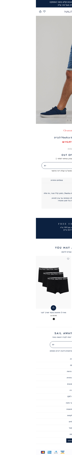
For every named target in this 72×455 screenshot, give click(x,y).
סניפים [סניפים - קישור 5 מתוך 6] (36, 434)
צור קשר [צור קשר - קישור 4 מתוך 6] (36, 428)
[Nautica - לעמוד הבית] (35, 12)
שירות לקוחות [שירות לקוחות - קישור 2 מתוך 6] (36, 415)
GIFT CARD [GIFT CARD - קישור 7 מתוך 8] (36, 396)
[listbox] (54, 321)
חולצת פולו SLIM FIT (54, 314)
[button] (4, 11)
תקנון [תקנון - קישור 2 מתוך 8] (36, 365)
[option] (63, 321)
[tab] (51, 180)
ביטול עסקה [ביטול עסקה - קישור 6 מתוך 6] (36, 440)
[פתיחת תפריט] (68, 11)
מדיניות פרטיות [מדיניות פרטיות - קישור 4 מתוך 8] (36, 377)
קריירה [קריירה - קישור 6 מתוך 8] (36, 390)
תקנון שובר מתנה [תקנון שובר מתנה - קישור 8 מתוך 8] (36, 402)
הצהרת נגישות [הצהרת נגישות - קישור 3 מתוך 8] (36, 371)
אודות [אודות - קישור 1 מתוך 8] (36, 359)
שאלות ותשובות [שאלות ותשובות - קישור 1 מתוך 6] (36, 409)
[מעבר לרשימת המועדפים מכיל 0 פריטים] (8, 11)
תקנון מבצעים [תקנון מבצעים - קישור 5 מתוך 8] (36, 384)
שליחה (6, 165)
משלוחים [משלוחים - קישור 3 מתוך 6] (36, 421)
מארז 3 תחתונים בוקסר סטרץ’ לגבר (17, 312)
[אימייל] (36, 344)
